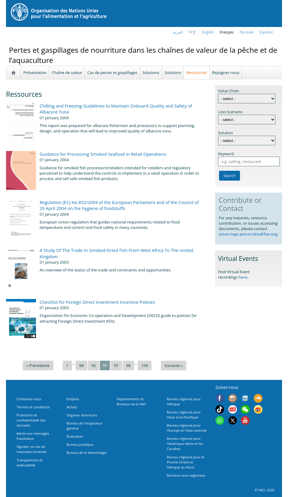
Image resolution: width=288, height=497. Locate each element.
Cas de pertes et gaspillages (112, 72)
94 (81, 365)
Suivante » (173, 365)
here (243, 277)
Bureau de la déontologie (86, 452)
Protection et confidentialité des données (31, 420)
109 (144, 365)
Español (266, 32)
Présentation (34, 72)
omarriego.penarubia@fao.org (248, 234)
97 (116, 365)
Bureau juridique (80, 444)
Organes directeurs (82, 415)
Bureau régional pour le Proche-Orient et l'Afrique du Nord (185, 462)
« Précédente (38, 365)
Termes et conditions (33, 407)
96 (105, 365)
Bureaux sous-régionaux (186, 475)
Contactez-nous (28, 399)
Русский (247, 32)
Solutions (150, 72)
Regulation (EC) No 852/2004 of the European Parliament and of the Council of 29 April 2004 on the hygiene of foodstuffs (119, 205)
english (208, 32)
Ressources (196, 72)
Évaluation (75, 436)
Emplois (73, 399)
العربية (178, 32)
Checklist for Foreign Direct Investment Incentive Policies (97, 302)
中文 (192, 32)
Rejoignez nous (225, 72)
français (227, 32)
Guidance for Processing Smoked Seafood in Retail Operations (103, 154)
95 (94, 365)
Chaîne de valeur (67, 72)
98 (128, 365)
